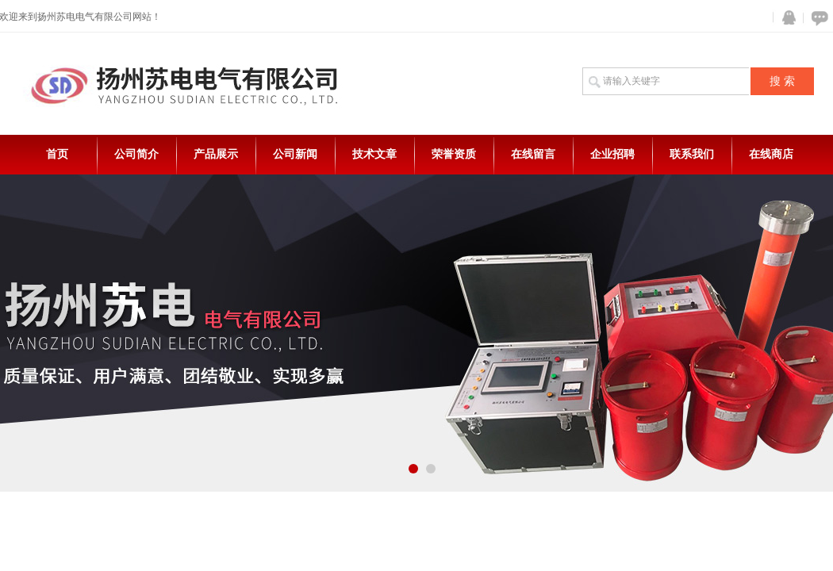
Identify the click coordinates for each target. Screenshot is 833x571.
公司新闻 (295, 154)
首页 (57, 154)
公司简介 (136, 154)
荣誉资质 (454, 154)
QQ (785, 18)
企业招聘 (612, 154)
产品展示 (216, 154)
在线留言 (533, 154)
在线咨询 (817, 18)
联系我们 (692, 154)
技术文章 (374, 154)
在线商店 (771, 154)
